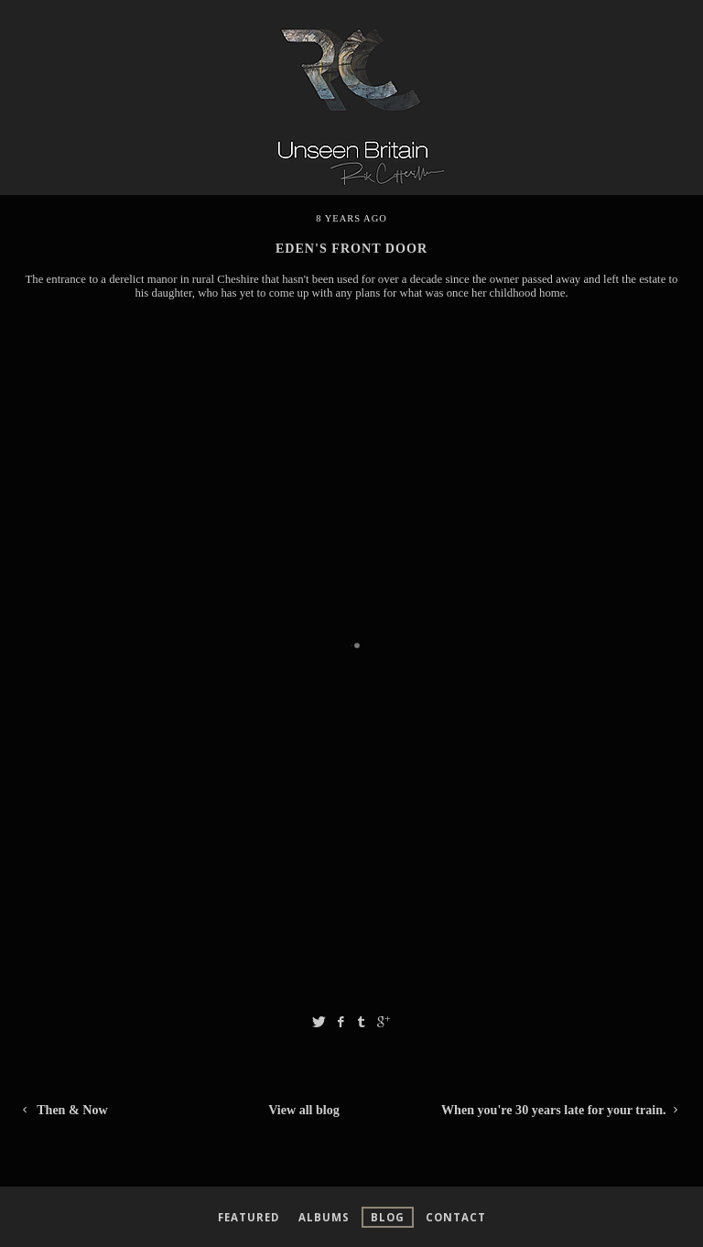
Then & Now (63, 1109)
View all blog (304, 1109)
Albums (324, 1217)
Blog (388, 1217)
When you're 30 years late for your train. (563, 1109)
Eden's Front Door (351, 248)
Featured (248, 1217)
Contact (456, 1217)
